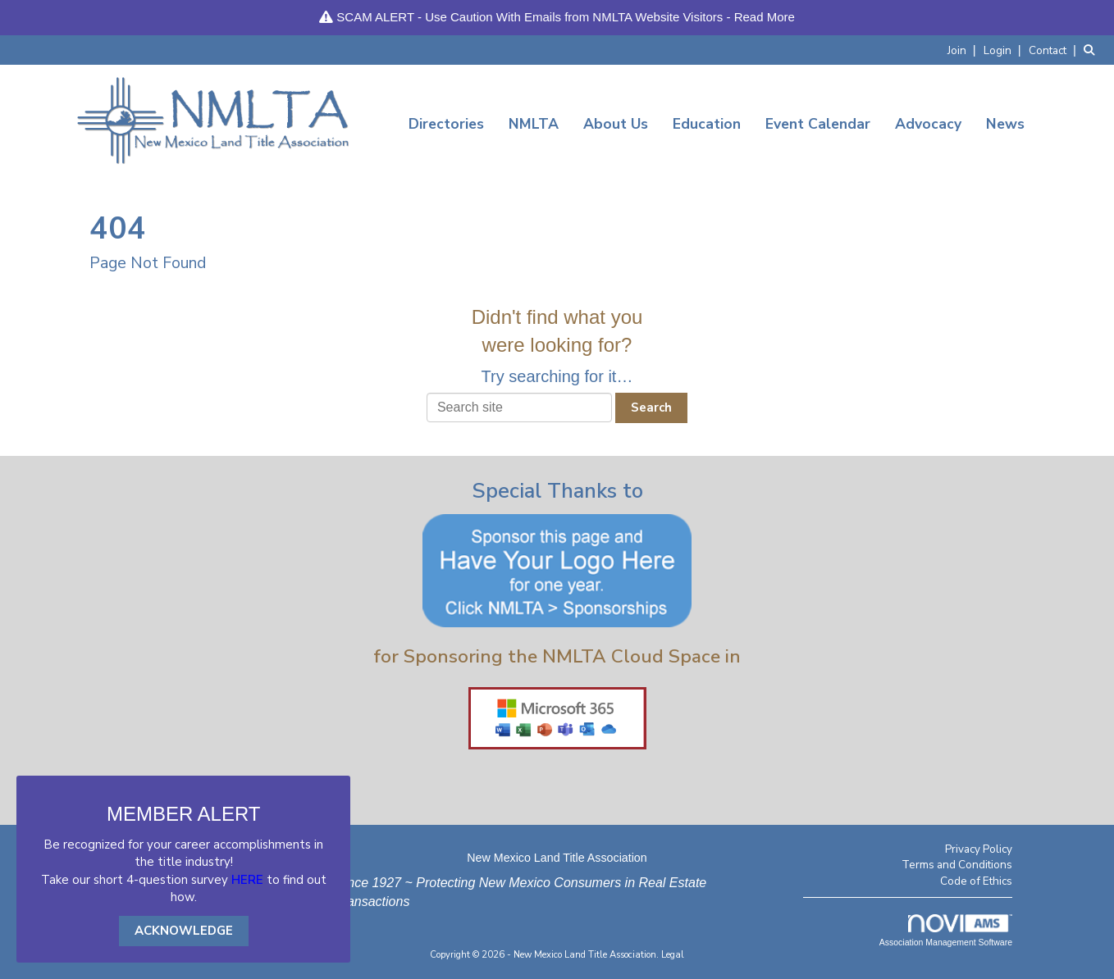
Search (651, 407)
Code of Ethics (976, 881)
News (1005, 124)
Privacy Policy (978, 849)
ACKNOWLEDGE (184, 930)
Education (707, 124)
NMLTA (534, 124)
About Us (615, 124)
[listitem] (963, 50)
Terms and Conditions (957, 864)
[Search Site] (1093, 50)
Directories (446, 124)
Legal (672, 955)
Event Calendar (817, 124)
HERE (247, 880)
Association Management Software (945, 930)
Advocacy (928, 124)
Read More (764, 17)
